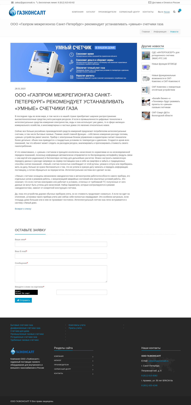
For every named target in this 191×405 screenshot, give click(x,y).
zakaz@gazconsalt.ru (25, 2)
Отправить (23, 300)
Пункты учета (75, 328)
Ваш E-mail (21, 251)
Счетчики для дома (19, 331)
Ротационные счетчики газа (23, 337)
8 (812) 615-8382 (149, 375)
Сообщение (21, 263)
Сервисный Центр (129, 12)
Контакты (148, 12)
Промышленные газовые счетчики (27, 334)
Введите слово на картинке (29, 287)
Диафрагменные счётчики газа (25, 328)
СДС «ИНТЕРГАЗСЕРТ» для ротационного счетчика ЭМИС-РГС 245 (165, 55)
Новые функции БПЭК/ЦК (164, 64)
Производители (107, 12)
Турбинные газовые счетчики (24, 340)
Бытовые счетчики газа (21, 325)
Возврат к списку (23, 209)
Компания (78, 12)
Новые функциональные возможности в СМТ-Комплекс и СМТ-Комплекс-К (166, 78)
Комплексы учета (77, 325)
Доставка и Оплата (161, 2)
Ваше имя (20, 239)
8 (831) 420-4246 (149, 385)
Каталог (90, 12)
